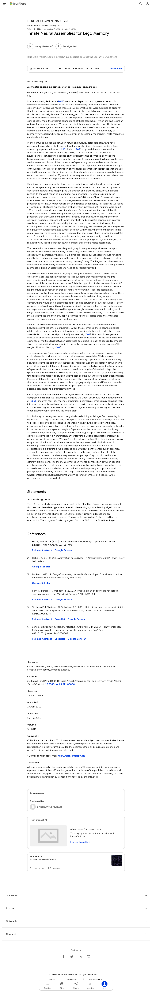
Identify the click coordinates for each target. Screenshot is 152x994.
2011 (60, 101)
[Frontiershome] (18, 3)
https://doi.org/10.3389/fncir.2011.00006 (59, 29)
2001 (87, 334)
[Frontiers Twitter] (72, 957)
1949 (77, 149)
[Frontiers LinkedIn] (80, 957)
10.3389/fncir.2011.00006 (60, 684)
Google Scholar (63, 550)
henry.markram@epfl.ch (71, 755)
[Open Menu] (4, 3)
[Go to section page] (76, 862)
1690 (62, 149)
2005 (33, 401)
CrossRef (59, 619)
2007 (57, 347)
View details (116, 68)
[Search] (140, 3)
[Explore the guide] (80, 842)
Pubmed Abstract (42, 550)
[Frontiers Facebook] (63, 957)
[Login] (147, 3)
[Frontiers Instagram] (88, 957)
